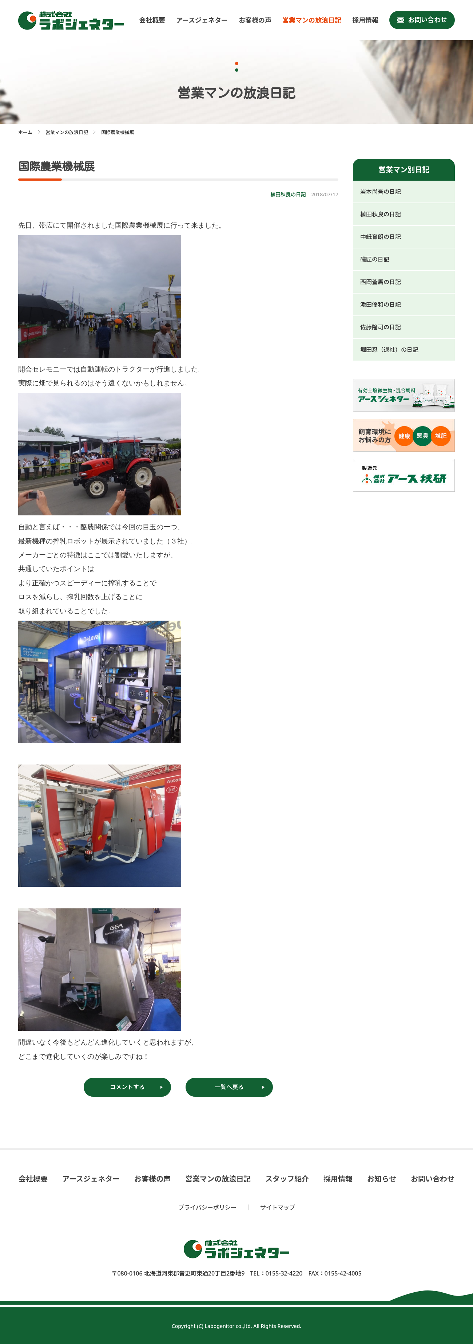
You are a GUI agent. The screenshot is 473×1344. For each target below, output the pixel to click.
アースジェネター (202, 20)
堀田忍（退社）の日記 (389, 350)
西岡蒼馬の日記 (380, 282)
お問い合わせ (427, 19)
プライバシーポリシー (207, 1207)
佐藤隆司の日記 (380, 327)
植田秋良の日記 (380, 214)
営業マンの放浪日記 (311, 20)
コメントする (127, 1087)
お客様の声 (255, 20)
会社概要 (152, 20)
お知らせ (381, 1179)
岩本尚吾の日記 (380, 192)
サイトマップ (277, 1207)
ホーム (25, 132)
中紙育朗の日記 (380, 237)
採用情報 (365, 20)
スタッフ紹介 (287, 1179)
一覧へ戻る (229, 1087)
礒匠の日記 (374, 259)
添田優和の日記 (380, 304)
